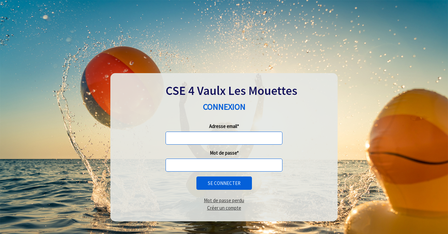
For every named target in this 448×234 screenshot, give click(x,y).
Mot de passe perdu (224, 200)
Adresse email (223, 126)
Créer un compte (224, 208)
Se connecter (224, 183)
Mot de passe (223, 153)
